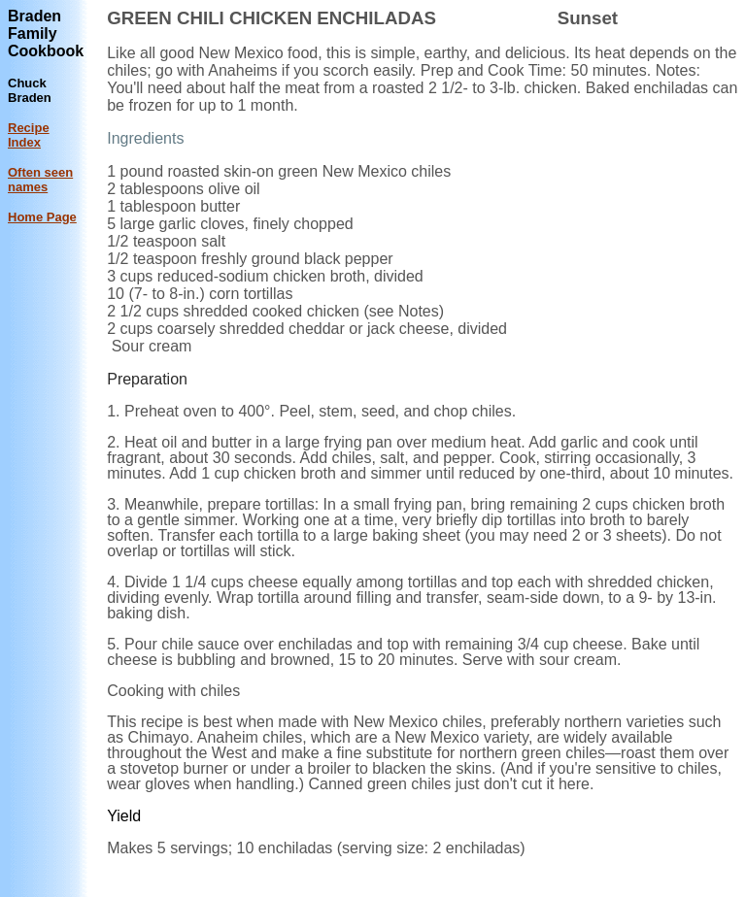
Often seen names (40, 179)
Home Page (42, 217)
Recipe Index (29, 135)
